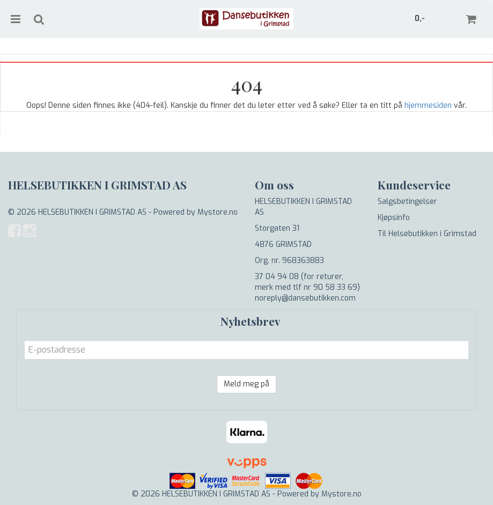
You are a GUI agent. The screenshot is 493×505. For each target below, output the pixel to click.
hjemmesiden (428, 105)
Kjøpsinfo (394, 218)
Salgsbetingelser (407, 201)
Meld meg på (246, 384)
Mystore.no (217, 212)
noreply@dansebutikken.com (305, 298)
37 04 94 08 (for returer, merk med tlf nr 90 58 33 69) (307, 282)
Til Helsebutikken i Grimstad (427, 234)
